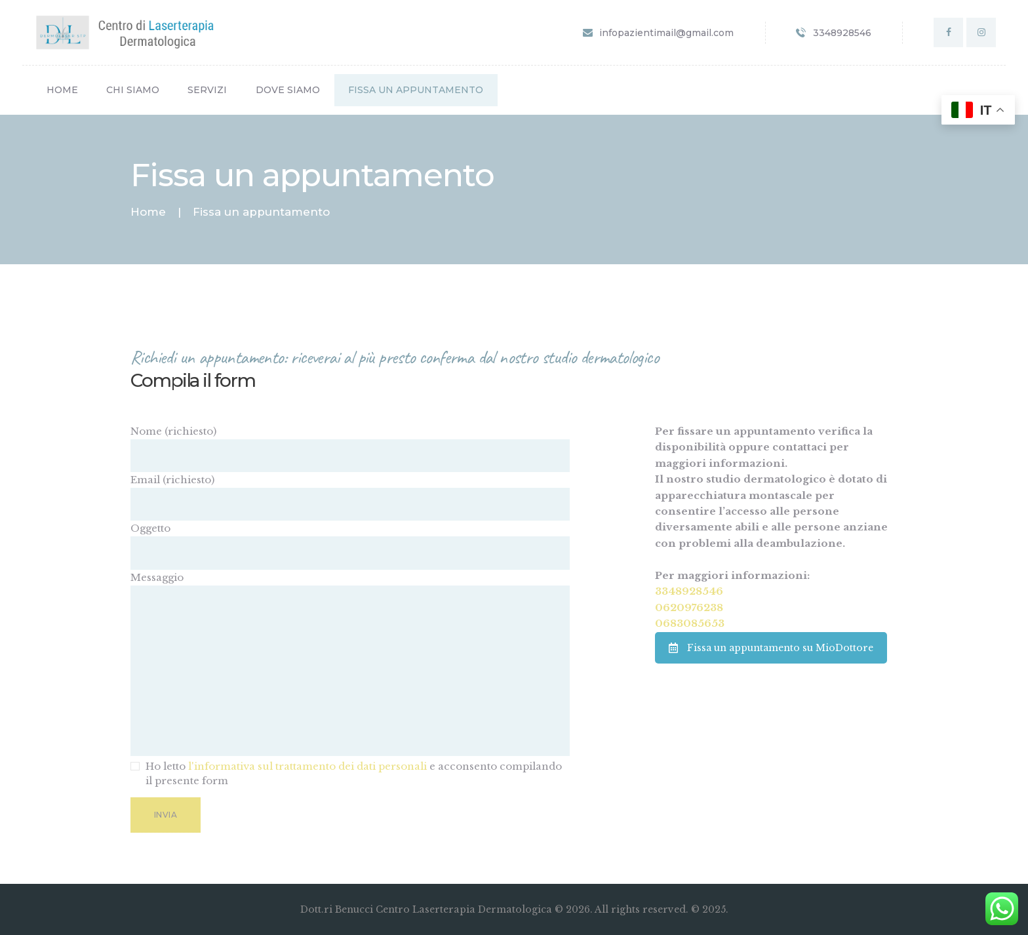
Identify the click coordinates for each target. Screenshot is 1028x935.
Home (148, 212)
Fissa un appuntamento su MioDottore (771, 648)
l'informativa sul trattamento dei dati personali (307, 766)
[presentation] (230, 865)
